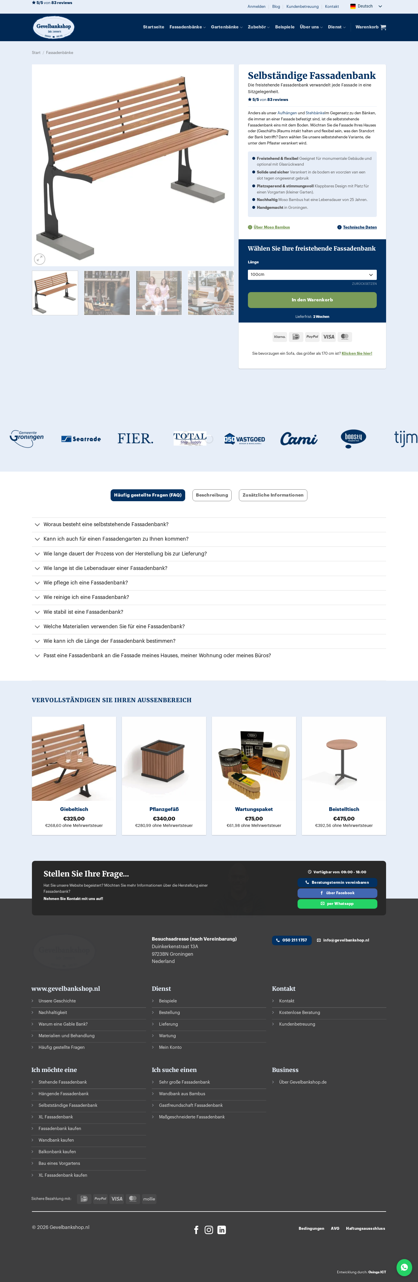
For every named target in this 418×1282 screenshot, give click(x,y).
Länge (253, 262)
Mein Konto (170, 1047)
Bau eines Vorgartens (59, 1164)
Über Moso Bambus (272, 227)
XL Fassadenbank (56, 1117)
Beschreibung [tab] (212, 495)
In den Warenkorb (312, 300)
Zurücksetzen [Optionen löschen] (364, 283)
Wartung (167, 1036)
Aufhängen (287, 113)
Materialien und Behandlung (67, 1036)
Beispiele (285, 27)
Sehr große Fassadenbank (184, 1082)
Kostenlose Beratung (299, 1013)
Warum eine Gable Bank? (63, 1024)
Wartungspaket (254, 809)
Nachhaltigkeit (53, 1013)
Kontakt (332, 6)
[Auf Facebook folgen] (196, 1230)
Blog (276, 6)
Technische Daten (360, 227)
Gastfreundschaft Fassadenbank (191, 1106)
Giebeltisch (74, 809)
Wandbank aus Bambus (182, 1094)
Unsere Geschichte (57, 1001)
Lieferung (168, 1024)
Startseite (153, 27)
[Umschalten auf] (37, 525)
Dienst (337, 27)
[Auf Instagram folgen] (209, 1230)
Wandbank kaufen (56, 1140)
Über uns (311, 27)
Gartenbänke (227, 27)
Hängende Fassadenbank (64, 1094)
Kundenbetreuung (303, 6)
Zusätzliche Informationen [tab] (273, 495)
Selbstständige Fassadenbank (68, 1106)
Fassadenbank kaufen (60, 1129)
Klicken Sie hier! (357, 353)
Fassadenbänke (188, 27)
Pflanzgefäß (164, 809)
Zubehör (259, 27)
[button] (257, 6)
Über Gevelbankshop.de (303, 1082)
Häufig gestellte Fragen (62, 1047)
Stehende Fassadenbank (63, 1082)
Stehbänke (315, 113)
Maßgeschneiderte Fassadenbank (192, 1117)
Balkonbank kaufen (57, 1152)
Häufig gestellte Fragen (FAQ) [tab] (147, 495)
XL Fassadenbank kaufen (63, 1175)
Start (36, 53)
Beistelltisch (344, 809)
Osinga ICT (377, 1272)
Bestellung (169, 1013)
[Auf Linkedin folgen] (221, 1230)
